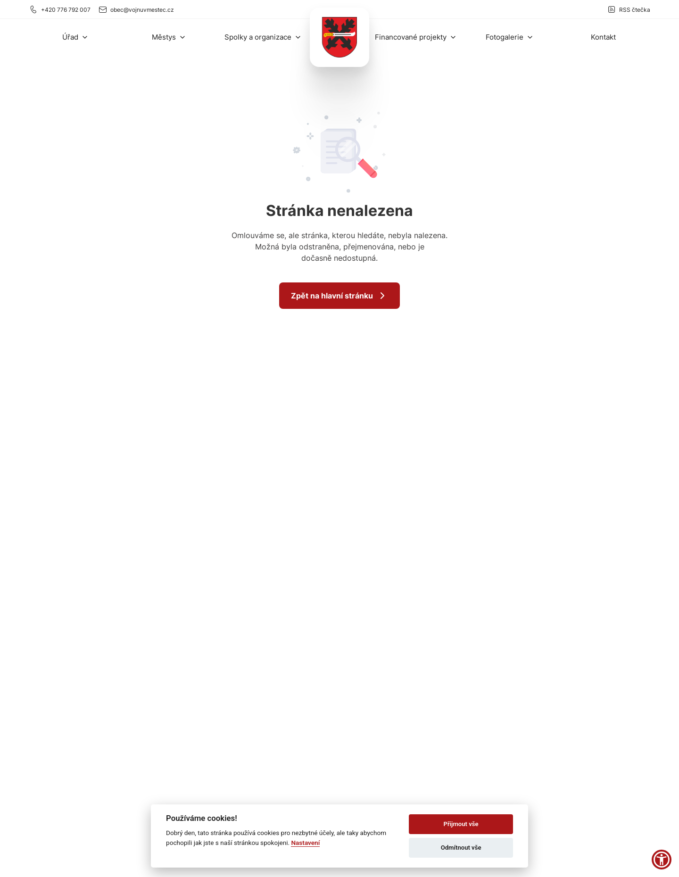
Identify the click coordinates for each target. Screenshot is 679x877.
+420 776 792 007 (60, 9)
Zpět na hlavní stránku (339, 295)
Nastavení (305, 842)
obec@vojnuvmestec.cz (136, 9)
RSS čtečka (628, 9)
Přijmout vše (461, 823)
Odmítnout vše (461, 847)
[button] (75, 37)
